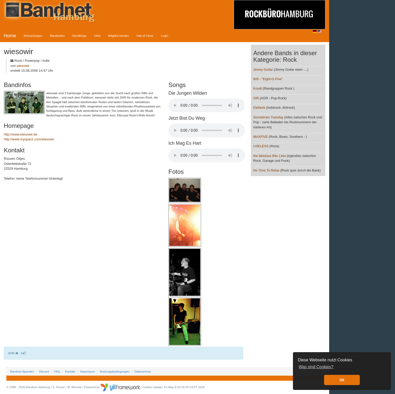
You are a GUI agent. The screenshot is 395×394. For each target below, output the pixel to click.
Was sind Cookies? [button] (316, 367)
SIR (256, 98)
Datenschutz (142, 371)
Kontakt (70, 371)
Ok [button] (341, 380)
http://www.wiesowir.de (20, 134)
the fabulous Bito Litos (269, 156)
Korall (257, 88)
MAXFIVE (260, 137)
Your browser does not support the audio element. (206, 105)
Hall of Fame (145, 35)
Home (10, 35)
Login (164, 35)
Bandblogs (79, 35)
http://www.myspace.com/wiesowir (29, 139)
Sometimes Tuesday (268, 117)
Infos (97, 35)
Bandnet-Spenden (22, 371)
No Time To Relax (266, 170)
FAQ (57, 371)
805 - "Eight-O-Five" (268, 79)
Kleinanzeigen (33, 35)
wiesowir (23, 66)
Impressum (87, 371)
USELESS (261, 146)
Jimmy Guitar (263, 69)
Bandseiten (57, 35)
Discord (44, 371)
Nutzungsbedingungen (114, 371)
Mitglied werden (118, 35)
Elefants (259, 107)
